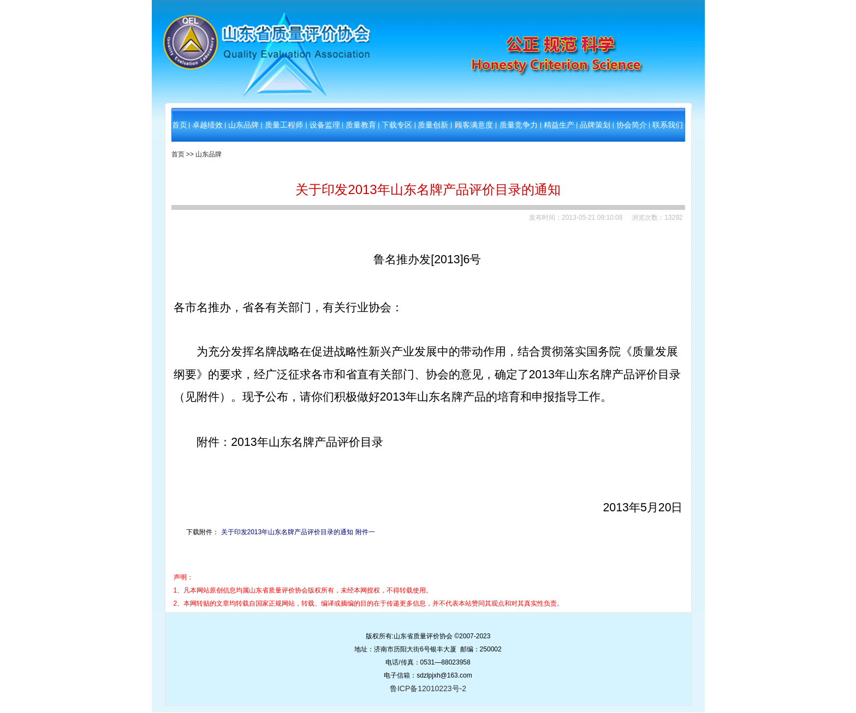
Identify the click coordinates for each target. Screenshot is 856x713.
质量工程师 (284, 124)
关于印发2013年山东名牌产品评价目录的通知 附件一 (298, 532)
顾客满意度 (474, 124)
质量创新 (433, 124)
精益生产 (559, 124)
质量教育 (361, 124)
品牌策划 (595, 124)
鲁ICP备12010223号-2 (428, 688)
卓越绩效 (207, 124)
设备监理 (325, 124)
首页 (179, 124)
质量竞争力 (519, 124)
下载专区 (397, 124)
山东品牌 (243, 124)
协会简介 (631, 124)
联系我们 (667, 124)
